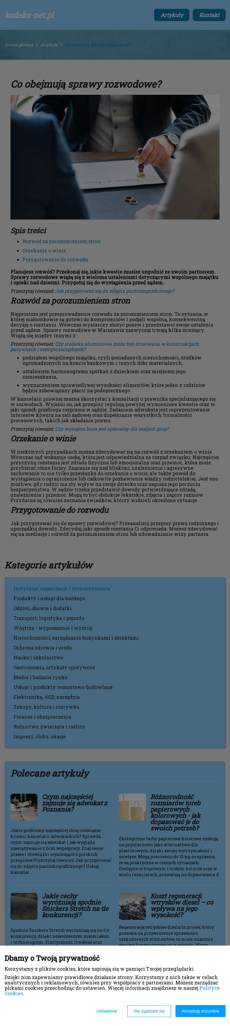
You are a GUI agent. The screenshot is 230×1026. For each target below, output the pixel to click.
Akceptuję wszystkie (200, 1011)
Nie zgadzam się (149, 1011)
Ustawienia (106, 1011)
